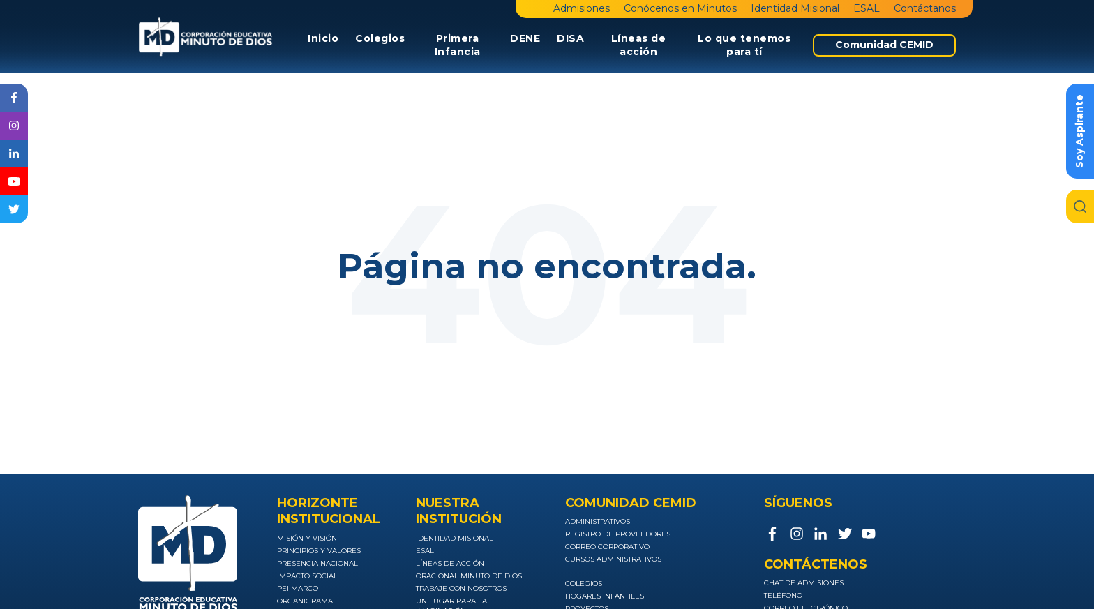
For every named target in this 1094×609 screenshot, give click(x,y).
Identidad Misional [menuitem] (795, 8)
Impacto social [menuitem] (307, 575)
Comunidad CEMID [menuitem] (884, 44)
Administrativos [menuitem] (597, 521)
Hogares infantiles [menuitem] (604, 596)
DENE (525, 38)
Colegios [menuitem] (583, 583)
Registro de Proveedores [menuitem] (617, 534)
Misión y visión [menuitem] (307, 538)
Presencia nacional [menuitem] (317, 563)
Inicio (323, 38)
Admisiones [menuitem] (581, 8)
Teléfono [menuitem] (783, 595)
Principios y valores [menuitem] (319, 550)
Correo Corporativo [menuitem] (607, 546)
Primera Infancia (458, 45)
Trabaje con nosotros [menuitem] (461, 588)
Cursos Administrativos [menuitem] (613, 559)
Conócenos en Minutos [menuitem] (680, 8)
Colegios (380, 38)
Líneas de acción (638, 45)
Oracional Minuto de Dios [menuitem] (469, 575)
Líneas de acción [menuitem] (450, 563)
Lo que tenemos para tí (744, 45)
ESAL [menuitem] (866, 8)
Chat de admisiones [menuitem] (804, 582)
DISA (570, 38)
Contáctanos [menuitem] (925, 8)
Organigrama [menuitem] (305, 601)
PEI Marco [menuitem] (297, 588)
